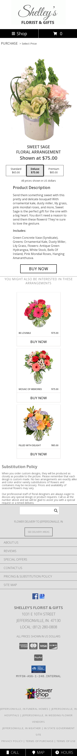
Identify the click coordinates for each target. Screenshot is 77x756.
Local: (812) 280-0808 (38, 626)
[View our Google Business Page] (42, 598)
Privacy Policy (12, 741)
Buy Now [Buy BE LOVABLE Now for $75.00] (38, 341)
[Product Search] (39, 510)
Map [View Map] (38, 752)
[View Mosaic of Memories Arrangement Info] (38, 368)
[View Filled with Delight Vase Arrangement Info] (38, 424)
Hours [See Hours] (64, 752)
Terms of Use (66, 741)
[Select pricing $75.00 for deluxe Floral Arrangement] (35, 170)
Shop (19, 33)
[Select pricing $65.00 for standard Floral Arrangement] (16, 170)
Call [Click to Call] (13, 752)
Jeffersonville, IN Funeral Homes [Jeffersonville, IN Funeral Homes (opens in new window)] (24, 708)
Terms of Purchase (39, 741)
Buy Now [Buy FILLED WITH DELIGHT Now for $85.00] (38, 454)
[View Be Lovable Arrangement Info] (38, 312)
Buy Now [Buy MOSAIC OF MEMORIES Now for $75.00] (38, 398)
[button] (38, 669)
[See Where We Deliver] (39, 531)
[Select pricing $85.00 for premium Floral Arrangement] (53, 170)
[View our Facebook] (35, 598)
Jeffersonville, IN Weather (21, 728)
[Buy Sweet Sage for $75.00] (38, 268)
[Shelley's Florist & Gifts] (38, 23)
